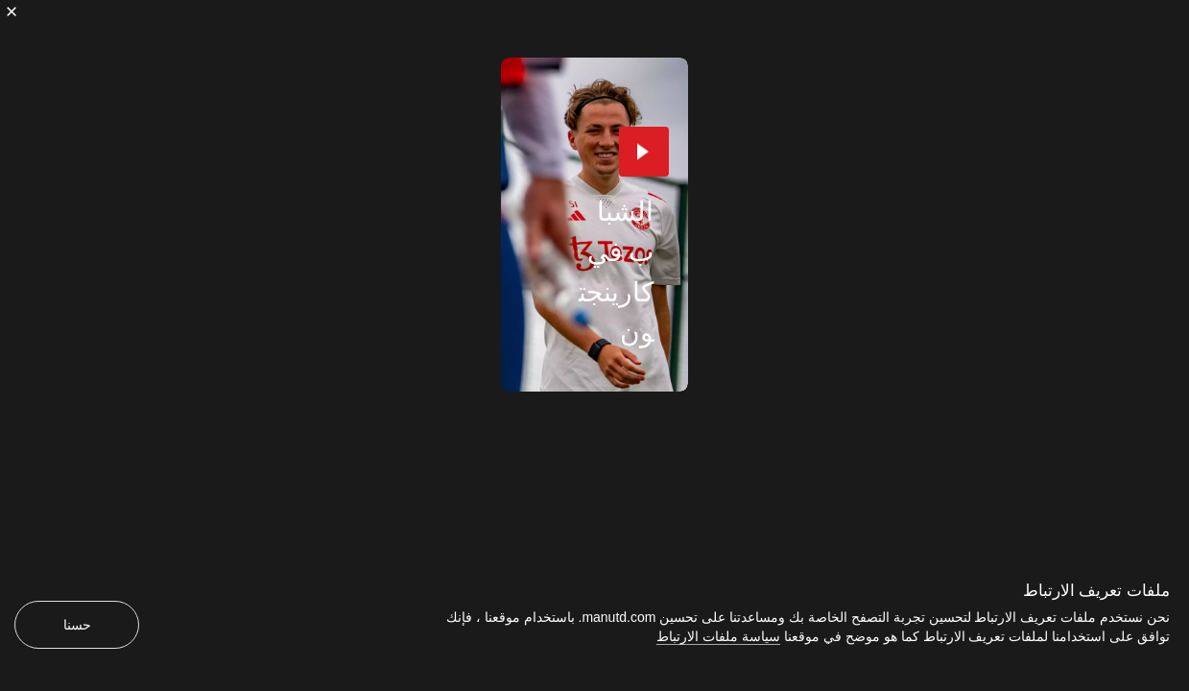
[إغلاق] (11, 11)
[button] (644, 152)
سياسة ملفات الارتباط (718, 636)
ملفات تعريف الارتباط (1096, 591)
